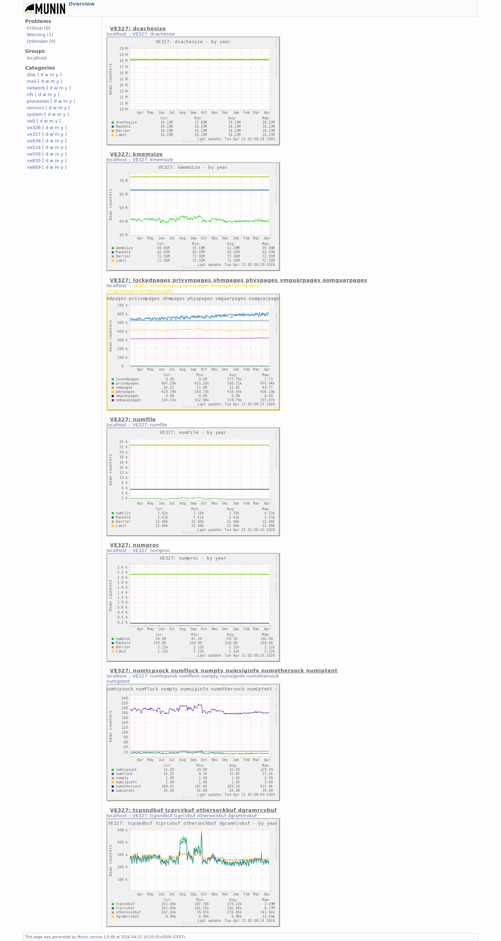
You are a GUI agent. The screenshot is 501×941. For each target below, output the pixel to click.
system (35, 114)
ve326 (34, 127)
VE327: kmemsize (153, 159)
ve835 (34, 160)
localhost (37, 58)
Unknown (37, 41)
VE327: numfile (150, 424)
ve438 (34, 140)
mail (32, 81)
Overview (82, 4)
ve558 (34, 154)
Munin (82, 937)
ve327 (34, 134)
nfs (30, 94)
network (36, 87)
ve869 (34, 167)
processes (38, 101)
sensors (35, 107)
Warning (36, 34)
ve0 (31, 121)
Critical (34, 28)
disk (31, 74)
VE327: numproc (151, 550)
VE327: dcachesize (154, 34)
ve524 (34, 147)
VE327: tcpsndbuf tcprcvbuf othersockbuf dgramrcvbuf (194, 815)
